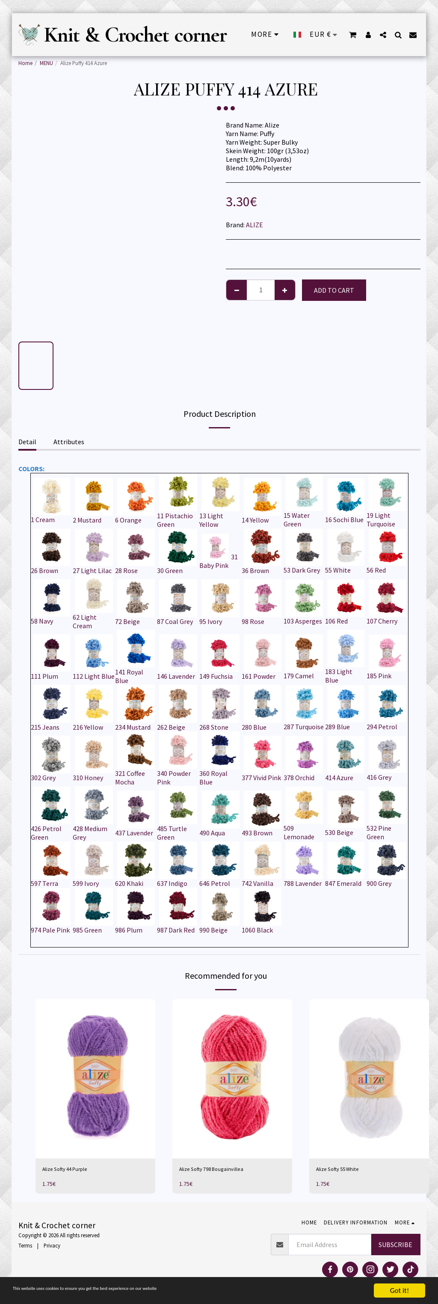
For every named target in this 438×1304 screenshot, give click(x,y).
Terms (25, 1248)
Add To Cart (334, 290)
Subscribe (395, 1247)
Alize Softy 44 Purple (72, 1170)
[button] (382, 34)
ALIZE (254, 224)
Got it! (399, 1290)
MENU (46, 62)
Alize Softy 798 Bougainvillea (221, 1170)
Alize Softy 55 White (344, 1170)
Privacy (52, 1248)
